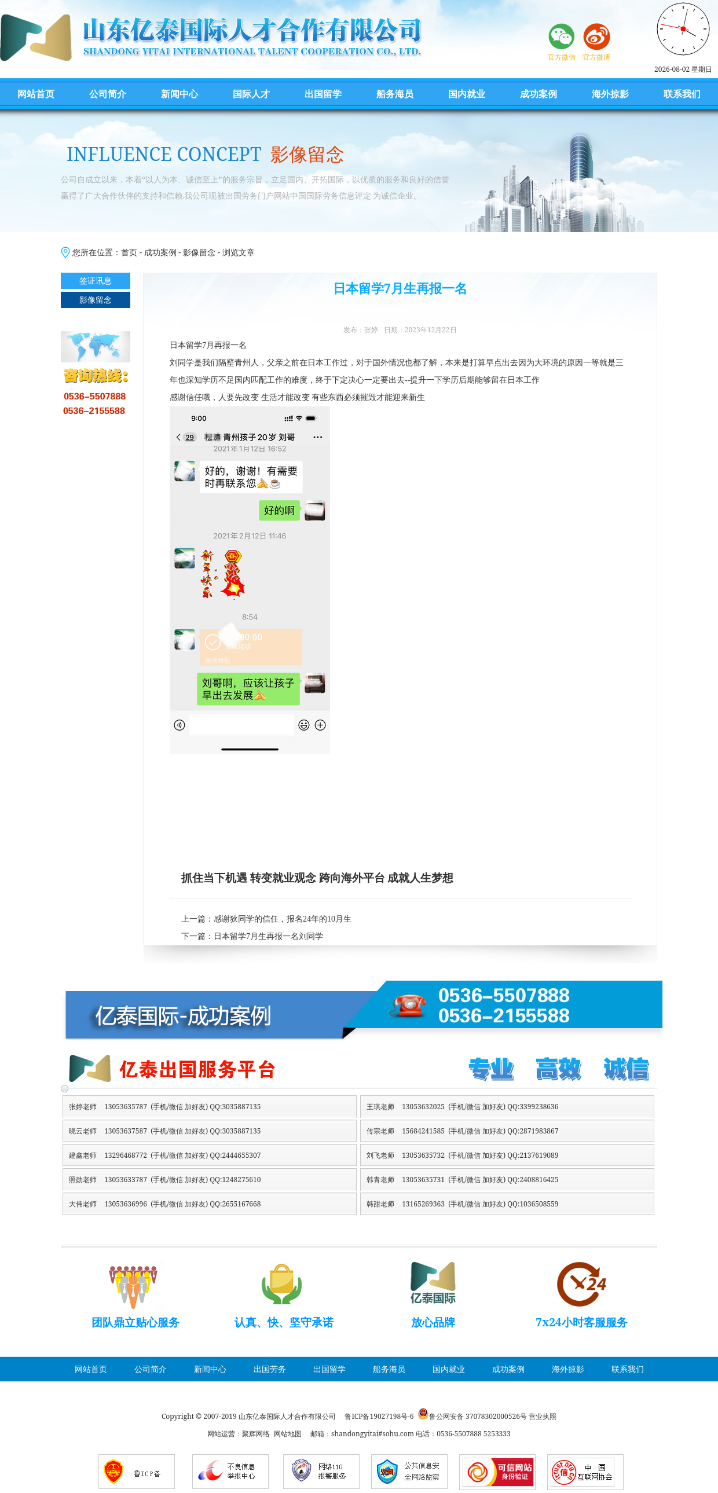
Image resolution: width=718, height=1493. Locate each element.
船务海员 (394, 93)
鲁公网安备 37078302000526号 (478, 1416)
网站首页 (35, 93)
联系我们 (682, 93)
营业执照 (542, 1416)
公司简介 (107, 93)
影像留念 (199, 252)
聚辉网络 (256, 1434)
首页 (129, 252)
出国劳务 (270, 1368)
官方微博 (596, 57)
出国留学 (323, 93)
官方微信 (562, 57)
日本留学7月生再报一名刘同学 (268, 936)
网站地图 (288, 1434)
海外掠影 (610, 93)
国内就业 (466, 93)
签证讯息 (95, 280)
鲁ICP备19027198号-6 (379, 1416)
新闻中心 (179, 93)
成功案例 (538, 93)
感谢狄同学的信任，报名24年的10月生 (282, 919)
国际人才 (251, 93)
